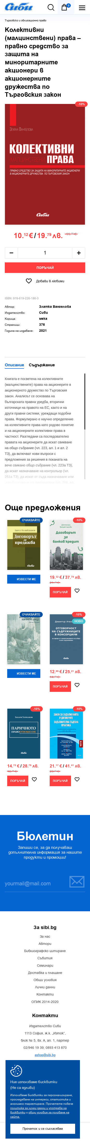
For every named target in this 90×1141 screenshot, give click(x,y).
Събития (45, 958)
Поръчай (45, 268)
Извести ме (26, 579)
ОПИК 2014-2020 (45, 1002)
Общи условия (45, 980)
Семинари (45, 966)
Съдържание (42, 365)
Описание (14, 365)
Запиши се (77, 881)
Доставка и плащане (45, 973)
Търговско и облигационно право (25, 20)
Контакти (45, 994)
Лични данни (45, 987)
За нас (45, 937)
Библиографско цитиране (45, 951)
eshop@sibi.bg (45, 1055)
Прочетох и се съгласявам (43, 1129)
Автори (45, 944)
